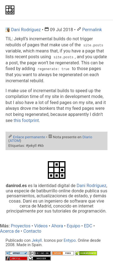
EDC (88, 226)
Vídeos (41, 226)
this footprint (26, 120)
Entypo (70, 240)
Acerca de (10, 231)
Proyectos (20, 226)
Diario (87, 137)
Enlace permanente (29, 137)
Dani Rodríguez (91, 185)
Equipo (73, 226)
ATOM (15, 140)
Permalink (92, 29)
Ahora (57, 226)
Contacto (32, 231)
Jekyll (37, 240)
